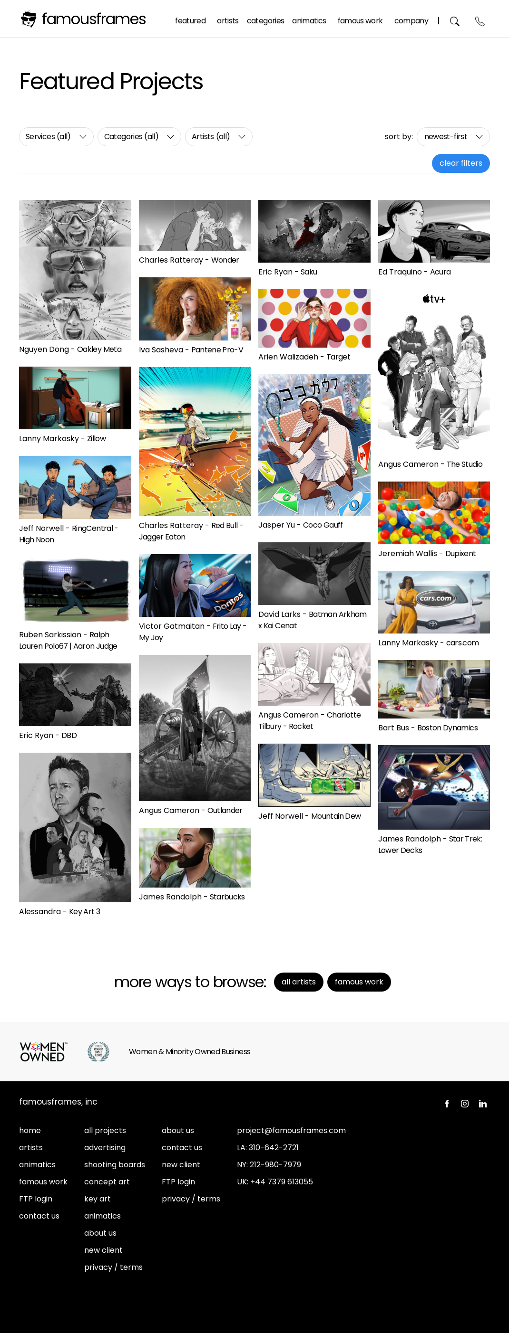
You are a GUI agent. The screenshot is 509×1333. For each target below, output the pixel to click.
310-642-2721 (274, 1147)
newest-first (445, 136)
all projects (105, 1130)
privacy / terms (113, 1267)
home (30, 1130)
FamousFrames (94, 18)
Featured (191, 18)
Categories (266, 18)
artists (31, 1147)
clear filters (461, 163)
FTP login (35, 1198)
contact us (39, 1215)
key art (97, 1198)
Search (455, 19)
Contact (481, 19)
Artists (228, 18)
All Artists (299, 981)
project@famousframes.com (291, 1130)
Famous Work (360, 18)
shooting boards (114, 1164)
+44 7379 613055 (281, 1181)
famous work (43, 1181)
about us (100, 1233)
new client (103, 1250)
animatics (37, 1164)
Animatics (309, 18)
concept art (107, 1181)
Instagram (465, 1104)
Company (411, 18)
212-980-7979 (275, 1164)
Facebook (447, 1104)
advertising (105, 1147)
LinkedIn (483, 1104)
